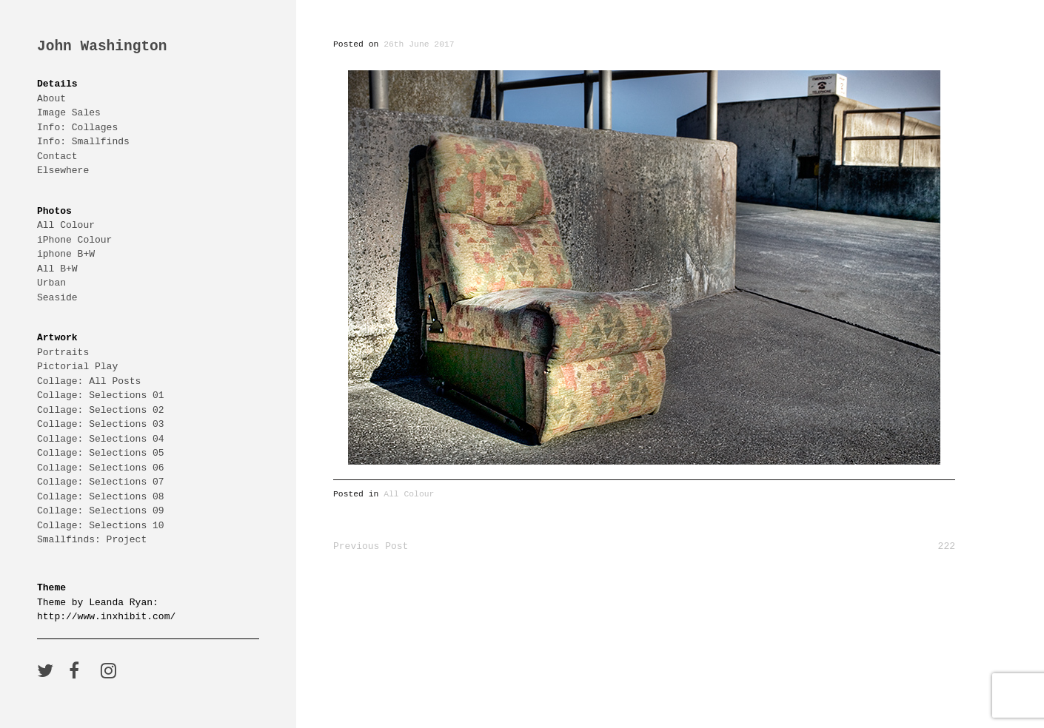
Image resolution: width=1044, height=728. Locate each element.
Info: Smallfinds (83, 141)
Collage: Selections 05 (100, 452)
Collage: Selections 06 (100, 467)
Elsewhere (63, 170)
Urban (51, 282)
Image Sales (69, 112)
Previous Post (370, 546)
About (51, 98)
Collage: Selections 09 (100, 510)
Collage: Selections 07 (100, 481)
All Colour (66, 225)
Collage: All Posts (89, 381)
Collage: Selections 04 (100, 438)
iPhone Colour (74, 239)
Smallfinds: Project (92, 539)
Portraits (63, 352)
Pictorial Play (77, 366)
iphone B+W (66, 253)
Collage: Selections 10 (100, 525)
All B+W (57, 268)
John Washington (102, 47)
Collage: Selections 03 (100, 424)
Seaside (57, 297)
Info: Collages (77, 127)
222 (946, 546)
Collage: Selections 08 (100, 496)
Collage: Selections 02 (100, 410)
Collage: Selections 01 (100, 395)
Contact (57, 156)
